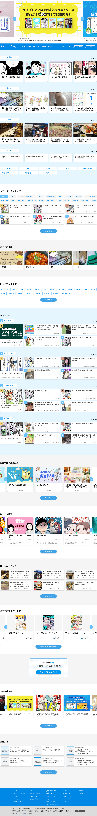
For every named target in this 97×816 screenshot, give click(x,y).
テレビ (12, 293)
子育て (9, 168)
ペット (48, 168)
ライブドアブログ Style (23, 38)
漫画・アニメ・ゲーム (9, 173)
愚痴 (37, 289)
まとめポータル (52, 46)
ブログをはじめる (78, 46)
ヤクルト (61, 289)
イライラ (5, 289)
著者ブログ (29, 638)
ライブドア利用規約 (21, 813)
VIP (45, 289)
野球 (38, 293)
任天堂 (56, 293)
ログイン (90, 46)
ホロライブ (66, 293)
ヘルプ (64, 801)
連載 (67, 168)
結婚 (78, 289)
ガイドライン (66, 793)
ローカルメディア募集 (52, 804)
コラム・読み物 (87, 168)
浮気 (52, 289)
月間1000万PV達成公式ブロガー (51, 791)
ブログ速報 (36, 46)
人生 (93, 289)
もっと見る (94, 58)
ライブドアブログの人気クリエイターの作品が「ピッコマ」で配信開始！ (40, 40)
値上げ (21, 293)
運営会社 (81, 790)
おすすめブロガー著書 (36, 799)
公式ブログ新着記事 (35, 793)
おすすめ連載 (33, 796)
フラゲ (47, 293)
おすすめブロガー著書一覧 (48, 646)
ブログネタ (49, 799)
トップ (15, 790)
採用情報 (81, 793)
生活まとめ (28, 173)
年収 (70, 289)
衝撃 (14, 289)
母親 (86, 289)
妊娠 (4, 293)
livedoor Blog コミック (63, 46)
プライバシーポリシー (69, 796)
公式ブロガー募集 (50, 801)
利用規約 (65, 790)
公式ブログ (43, 46)
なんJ (48, 173)
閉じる (80, 811)
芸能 (29, 289)
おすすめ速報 (17, 801)
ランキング (22, 46)
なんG (30, 293)
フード (28, 168)
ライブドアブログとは (20, 793)
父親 (22, 289)
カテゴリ (29, 46)
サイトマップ (66, 799)
